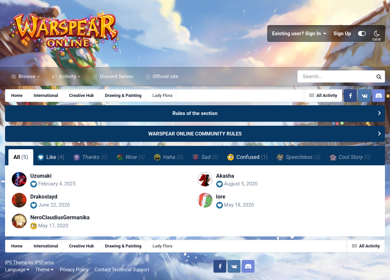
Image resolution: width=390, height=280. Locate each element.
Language (17, 269)
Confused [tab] (247, 157)
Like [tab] (50, 157)
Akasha (225, 176)
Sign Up (342, 34)
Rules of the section (195, 113)
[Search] (316, 76)
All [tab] (20, 157)
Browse (27, 76)
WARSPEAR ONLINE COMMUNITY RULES (195, 134)
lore (221, 196)
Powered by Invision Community (352, 266)
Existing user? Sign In (299, 33)
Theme (44, 269)
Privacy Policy (74, 269)
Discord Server (116, 76)
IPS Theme (16, 262)
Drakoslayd (43, 196)
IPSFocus (44, 262)
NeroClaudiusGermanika (59, 217)
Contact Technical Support (121, 269)
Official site (164, 76)
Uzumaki (40, 176)
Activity (68, 76)
